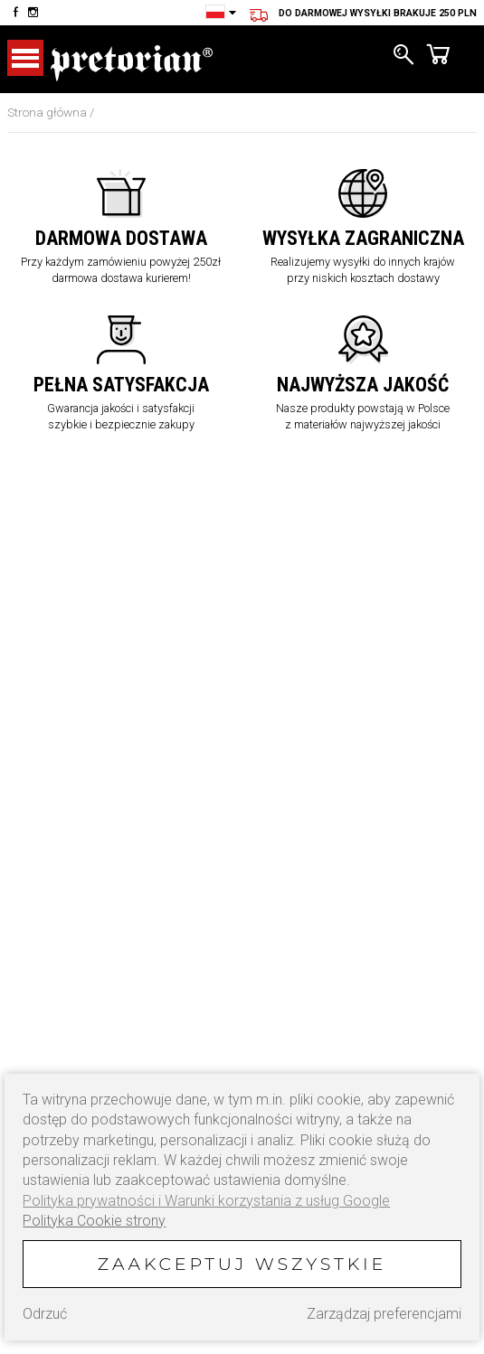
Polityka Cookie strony (94, 1220)
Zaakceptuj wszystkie (242, 1263)
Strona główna (47, 112)
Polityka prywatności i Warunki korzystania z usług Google (206, 1200)
